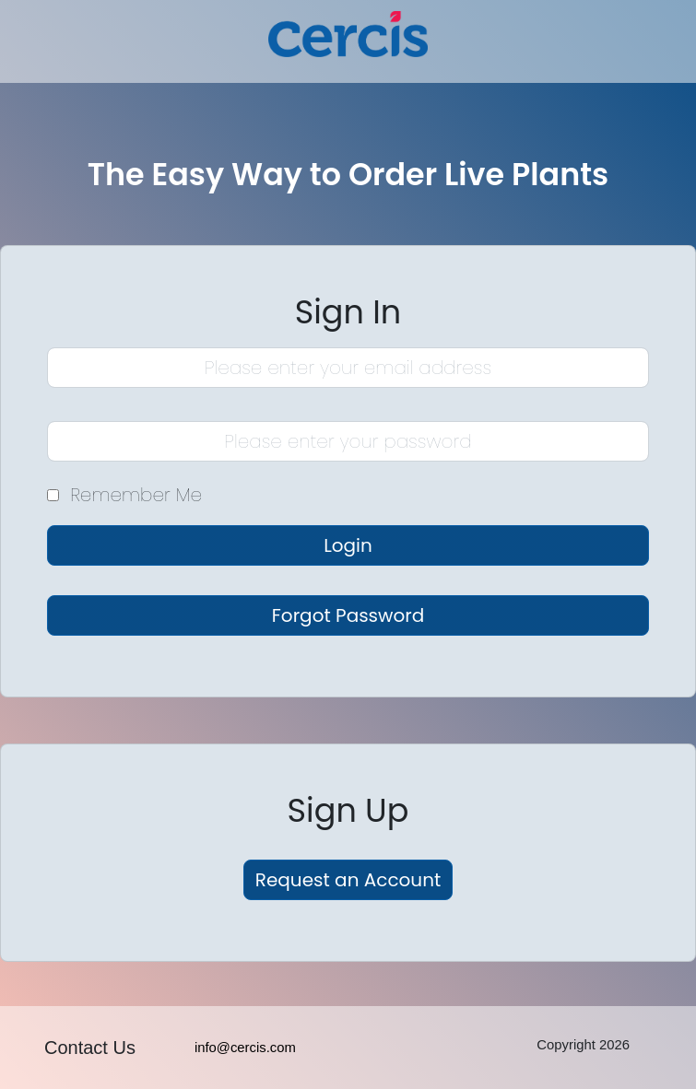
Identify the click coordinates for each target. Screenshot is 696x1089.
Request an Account (348, 880)
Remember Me (136, 495)
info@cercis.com (245, 1047)
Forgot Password (348, 615)
